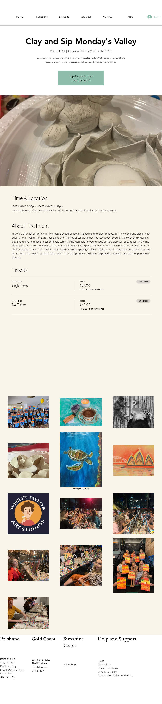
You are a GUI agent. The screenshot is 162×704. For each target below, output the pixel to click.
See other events (81, 80)
